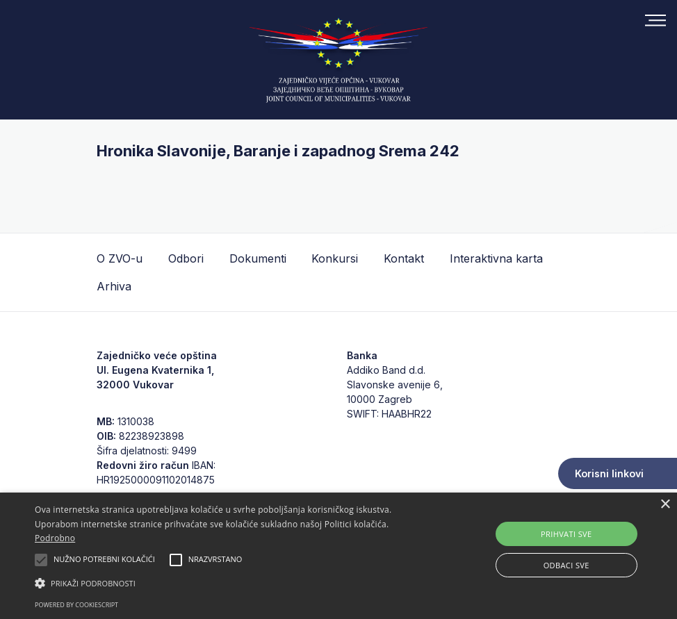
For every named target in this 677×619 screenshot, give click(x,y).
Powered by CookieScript (76, 604)
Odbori (186, 258)
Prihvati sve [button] (566, 534)
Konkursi (334, 258)
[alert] (338, 556)
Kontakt (404, 258)
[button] (232, 583)
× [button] (665, 505)
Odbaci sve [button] (566, 565)
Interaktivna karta (496, 258)
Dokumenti (257, 258)
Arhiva (114, 286)
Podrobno (55, 538)
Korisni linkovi (609, 473)
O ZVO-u (119, 258)
